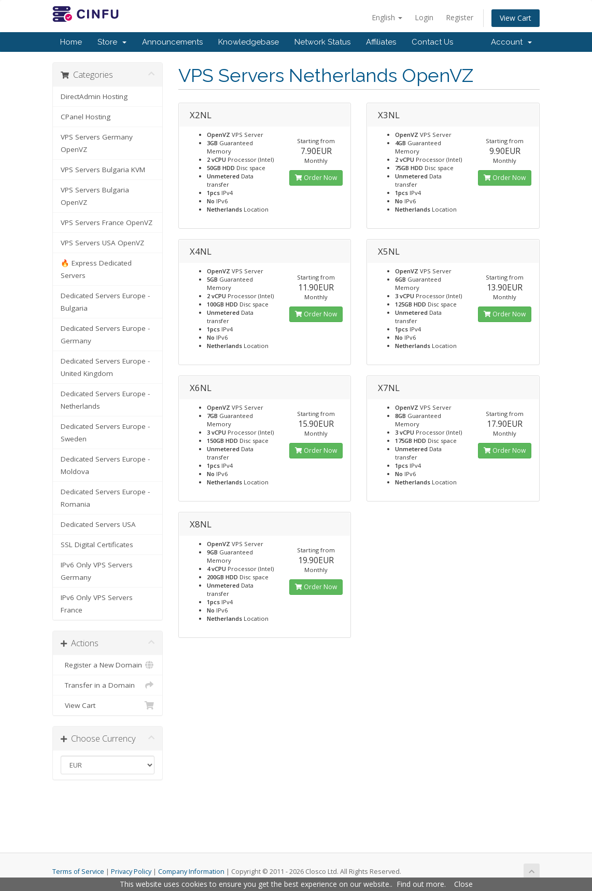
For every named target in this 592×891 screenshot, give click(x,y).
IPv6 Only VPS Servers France (97, 604)
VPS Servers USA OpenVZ (102, 242)
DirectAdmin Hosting (94, 96)
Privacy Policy (131, 871)
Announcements (172, 42)
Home (71, 42)
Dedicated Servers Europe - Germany (105, 334)
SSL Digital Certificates (97, 544)
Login (424, 17)
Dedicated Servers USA (98, 524)
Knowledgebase (248, 42)
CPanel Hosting (85, 116)
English (387, 17)
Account (511, 42)
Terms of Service (78, 871)
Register (459, 17)
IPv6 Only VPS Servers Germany (97, 571)
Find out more (420, 884)
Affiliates (381, 42)
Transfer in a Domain (107, 685)
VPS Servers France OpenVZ (106, 222)
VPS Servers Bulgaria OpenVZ (95, 196)
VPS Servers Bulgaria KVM (103, 169)
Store (111, 42)
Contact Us (432, 42)
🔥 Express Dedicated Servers (96, 269)
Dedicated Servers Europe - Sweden (105, 432)
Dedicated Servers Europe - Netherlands (105, 400)
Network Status (322, 42)
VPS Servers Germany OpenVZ (97, 143)
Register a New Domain (107, 665)
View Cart (515, 18)
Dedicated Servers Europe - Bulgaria (105, 302)
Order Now (316, 177)
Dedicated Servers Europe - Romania (105, 498)
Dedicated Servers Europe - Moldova (105, 465)
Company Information (191, 871)
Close (463, 884)
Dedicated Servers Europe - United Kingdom (105, 367)
